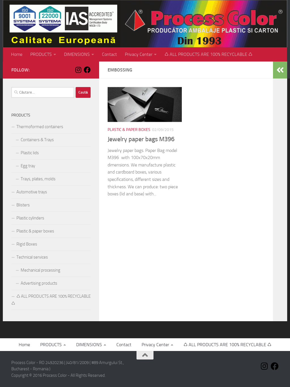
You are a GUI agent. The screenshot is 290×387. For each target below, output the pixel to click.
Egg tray (28, 165)
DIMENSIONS (77, 54)
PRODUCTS (41, 54)
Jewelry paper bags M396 (141, 139)
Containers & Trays (37, 139)
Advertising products (39, 283)
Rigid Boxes (26, 244)
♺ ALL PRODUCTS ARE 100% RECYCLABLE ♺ (208, 54)
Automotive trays (31, 191)
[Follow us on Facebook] (87, 69)
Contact (109, 54)
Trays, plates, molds (38, 178)
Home (16, 54)
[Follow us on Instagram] (78, 69)
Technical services (32, 257)
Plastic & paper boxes (129, 129)
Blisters (23, 205)
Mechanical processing (40, 270)
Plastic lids (30, 152)
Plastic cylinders (30, 218)
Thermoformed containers (39, 126)
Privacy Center (138, 54)
